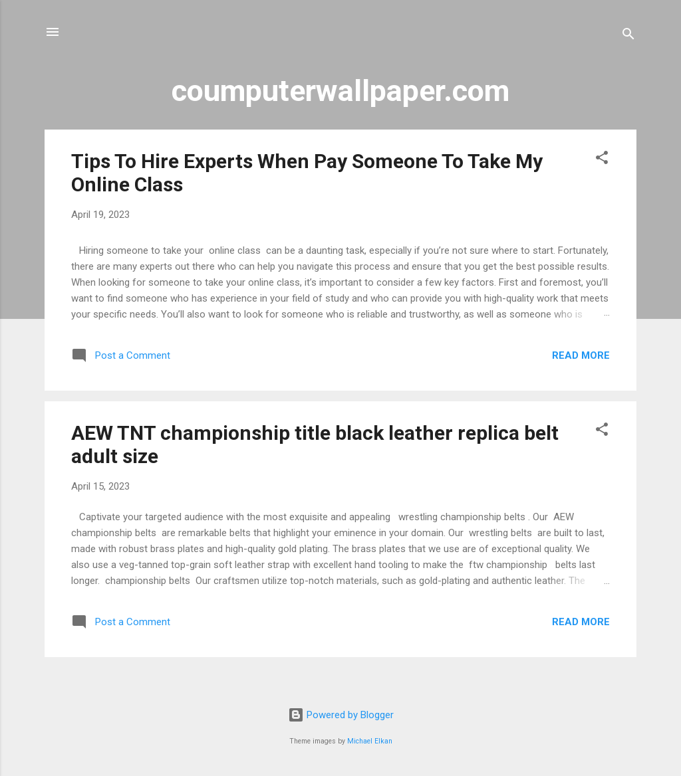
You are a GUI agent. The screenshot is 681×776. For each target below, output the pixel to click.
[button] (602, 159)
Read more (581, 355)
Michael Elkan (369, 741)
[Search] (628, 36)
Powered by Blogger (341, 715)
